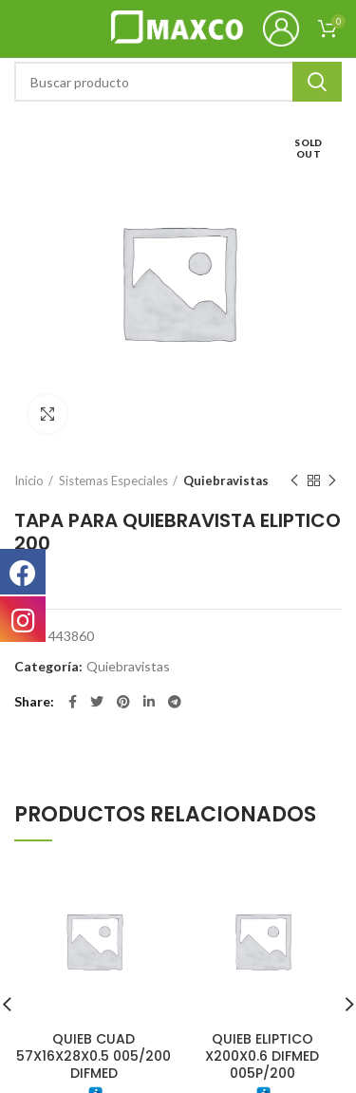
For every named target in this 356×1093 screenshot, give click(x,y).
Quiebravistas (226, 480)
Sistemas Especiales (113, 480)
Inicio (29, 480)
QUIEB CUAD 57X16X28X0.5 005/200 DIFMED (93, 1055)
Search (317, 82)
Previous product (294, 481)
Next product (332, 481)
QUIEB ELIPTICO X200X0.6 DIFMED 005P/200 (262, 1055)
